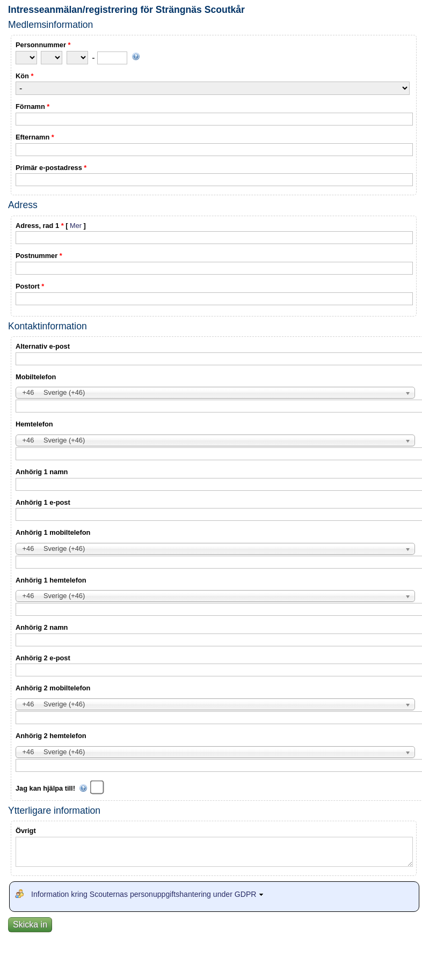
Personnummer (43, 45)
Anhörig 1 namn (42, 472)
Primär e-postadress (51, 168)
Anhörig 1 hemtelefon (51, 580)
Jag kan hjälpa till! (52, 788)
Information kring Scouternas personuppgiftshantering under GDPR (148, 894)
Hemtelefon (34, 424)
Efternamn (35, 137)
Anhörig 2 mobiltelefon (53, 688)
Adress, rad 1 (51, 226)
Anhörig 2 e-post (43, 658)
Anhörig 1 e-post (43, 502)
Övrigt (26, 831)
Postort (30, 286)
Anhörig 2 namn (42, 627)
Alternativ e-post (43, 346)
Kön (24, 76)
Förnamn (32, 106)
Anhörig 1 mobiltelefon (53, 532)
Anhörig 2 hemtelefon (51, 736)
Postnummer (39, 256)
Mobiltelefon (36, 377)
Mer (76, 226)
